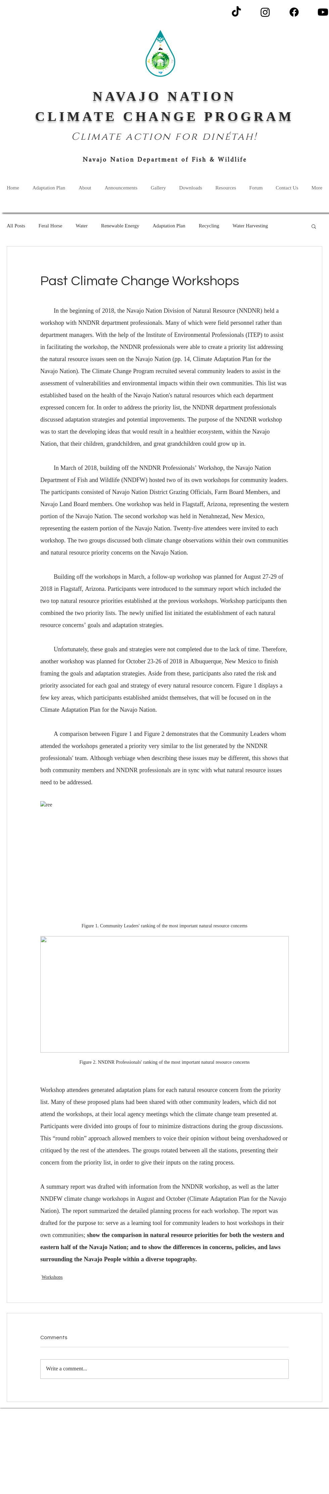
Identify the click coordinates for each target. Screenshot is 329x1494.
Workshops (52, 1277)
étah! (241, 136)
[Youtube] (323, 12)
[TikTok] (236, 12)
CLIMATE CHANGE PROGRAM (164, 116)
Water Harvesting (250, 226)
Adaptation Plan (169, 226)
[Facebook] (294, 12)
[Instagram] (265, 12)
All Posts (16, 226)
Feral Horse (50, 226)
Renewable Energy (120, 226)
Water (82, 226)
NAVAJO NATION (164, 96)
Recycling (209, 226)
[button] (314, 226)
